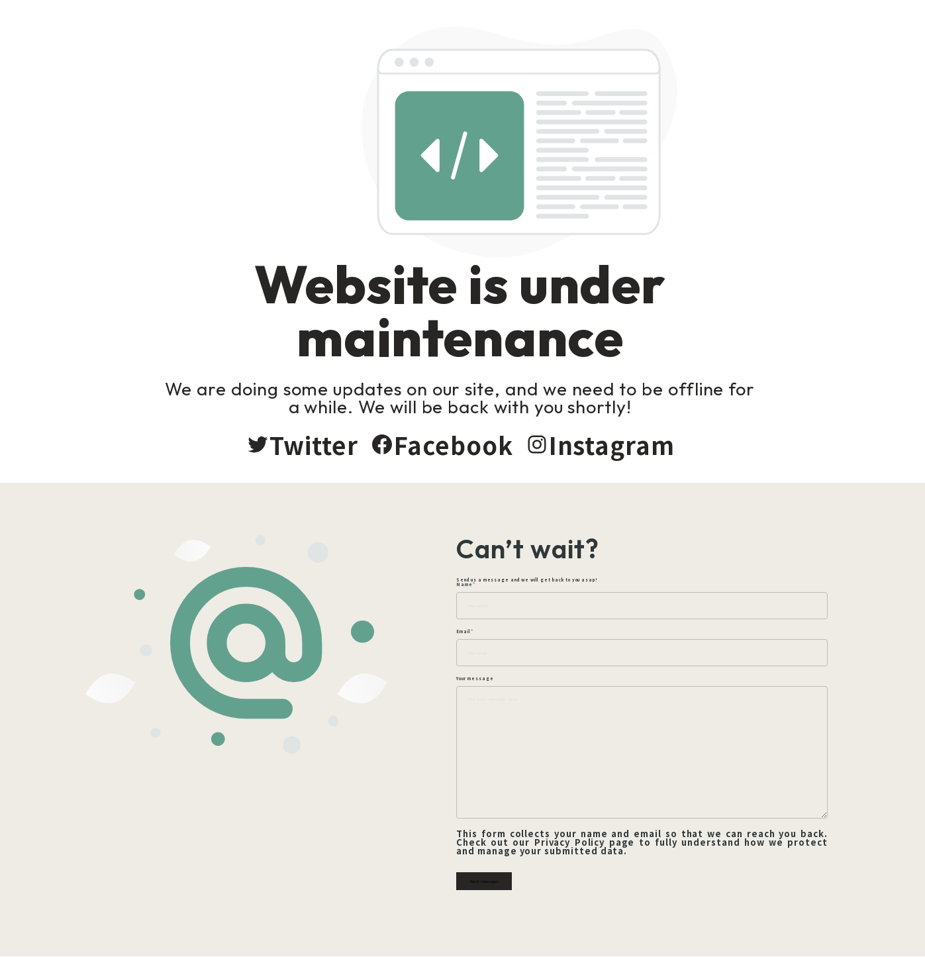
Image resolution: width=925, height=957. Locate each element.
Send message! (490, 882)
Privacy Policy (571, 842)
